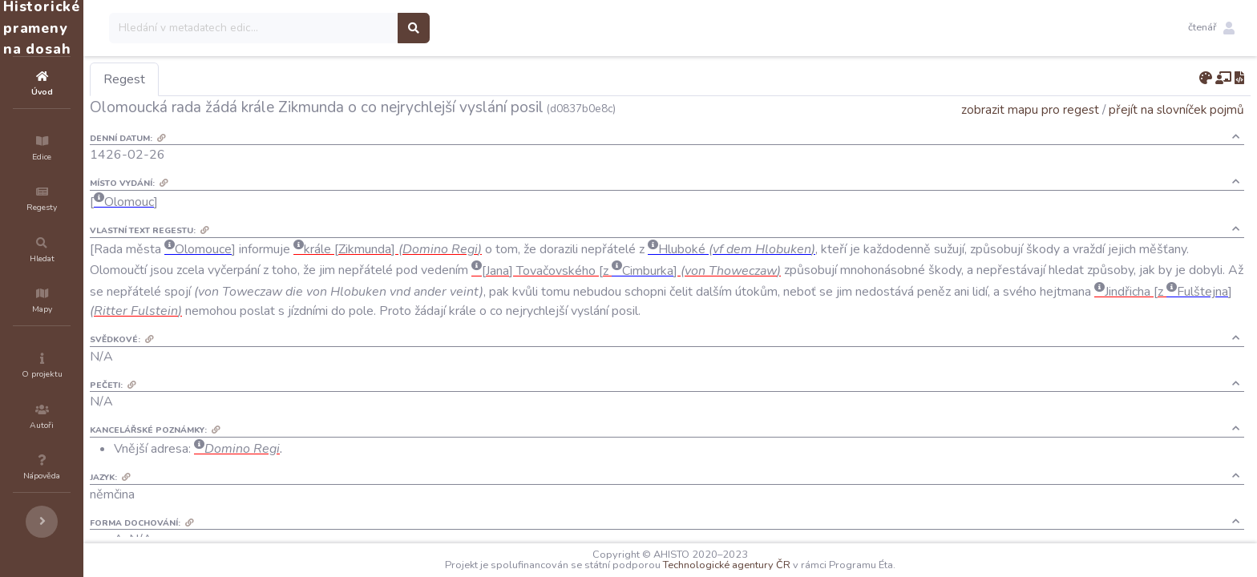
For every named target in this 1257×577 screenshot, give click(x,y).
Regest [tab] (220, 79)
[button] (1211, 28)
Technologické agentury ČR (775, 565)
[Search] (350, 28)
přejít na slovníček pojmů (1176, 109)
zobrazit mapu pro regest (1030, 109)
